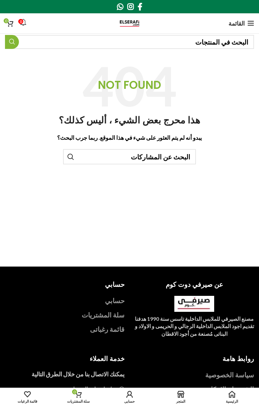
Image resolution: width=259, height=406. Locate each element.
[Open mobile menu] (241, 23)
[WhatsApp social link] (120, 6)
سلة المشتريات (103, 315)
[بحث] (129, 42)
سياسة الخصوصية (229, 375)
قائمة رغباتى (107, 329)
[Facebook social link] (139, 6)
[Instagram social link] (130, 6)
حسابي (115, 300)
